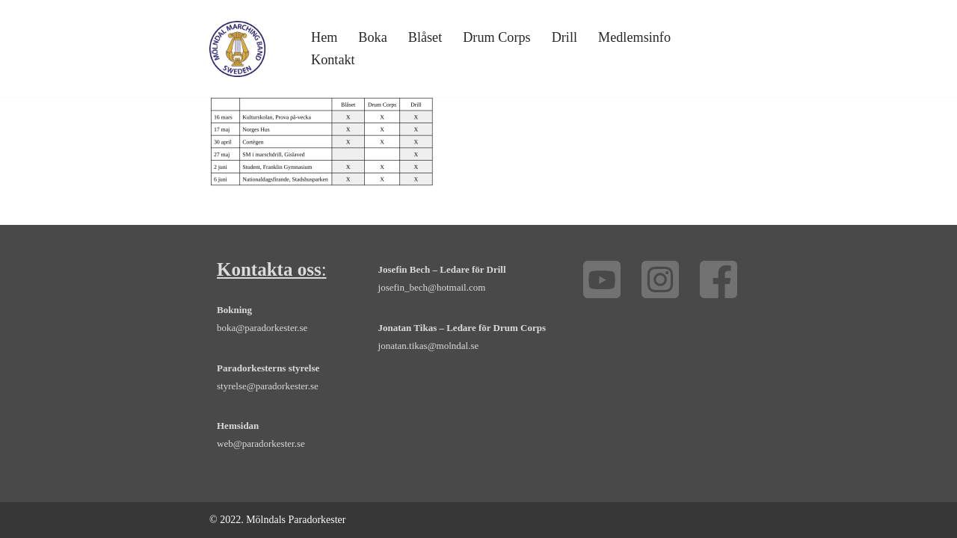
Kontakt (333, 59)
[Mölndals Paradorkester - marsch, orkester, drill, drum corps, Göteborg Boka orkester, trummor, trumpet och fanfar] (237, 49)
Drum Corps (496, 37)
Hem (324, 37)
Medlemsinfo (634, 37)
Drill (564, 37)
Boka (372, 37)
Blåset (425, 37)
